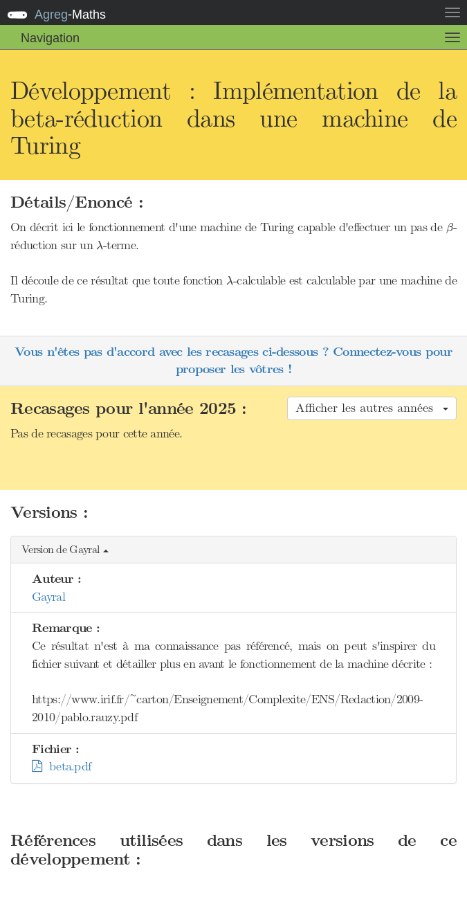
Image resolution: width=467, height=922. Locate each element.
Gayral (48, 596)
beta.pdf (61, 766)
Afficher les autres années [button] (371, 407)
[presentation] (449, 228)
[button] (233, 549)
